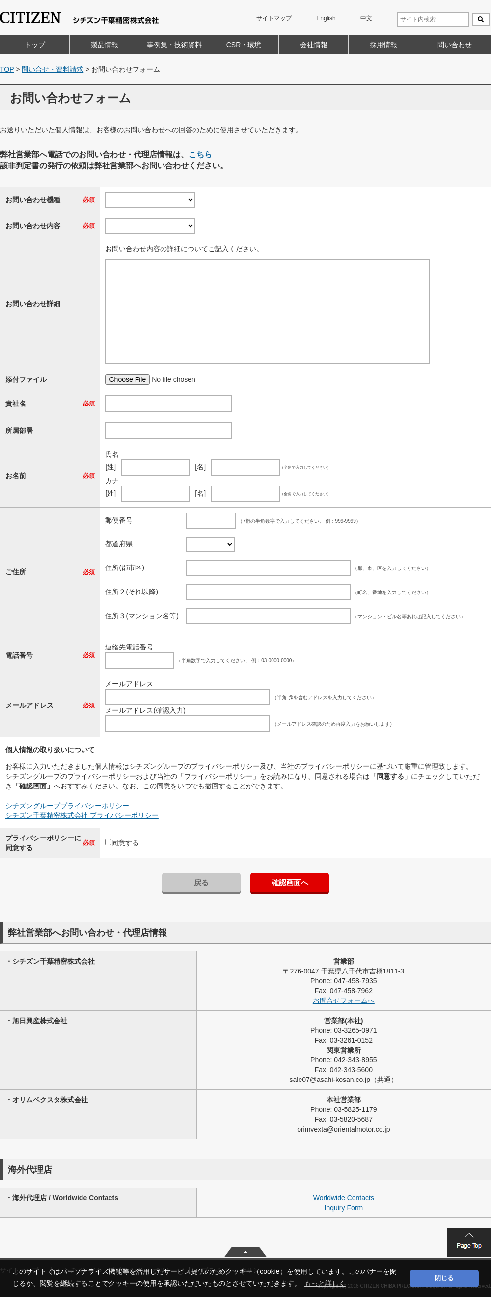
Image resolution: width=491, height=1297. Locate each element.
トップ (35, 45)
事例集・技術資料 (174, 45)
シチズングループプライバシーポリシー (67, 806)
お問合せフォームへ (344, 1000)
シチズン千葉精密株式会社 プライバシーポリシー (82, 815)
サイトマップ (274, 18)
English (325, 18)
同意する (125, 843)
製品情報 (104, 45)
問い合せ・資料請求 (52, 69)
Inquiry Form (344, 1208)
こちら (200, 154)
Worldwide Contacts (343, 1198)
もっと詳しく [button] (325, 1283)
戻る (201, 882)
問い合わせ (454, 45)
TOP (7, 69)
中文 (366, 18)
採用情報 (383, 45)
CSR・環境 (244, 45)
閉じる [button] (444, 1278)
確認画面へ (290, 882)
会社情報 (313, 45)
